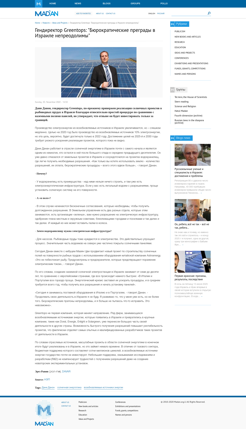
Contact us (110, 13)
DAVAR (66, 371)
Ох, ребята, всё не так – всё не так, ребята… (192, 226)
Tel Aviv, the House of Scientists (191, 97)
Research (180, 42)
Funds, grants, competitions (190, 68)
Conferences (182, 58)
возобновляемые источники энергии (103, 387)
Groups (135, 4)
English (151, 13)
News (78, 4)
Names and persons (185, 73)
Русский (160, 13)
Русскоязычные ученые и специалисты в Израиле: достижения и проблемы (189, 172)
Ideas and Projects (60, 22)
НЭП (47, 379)
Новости (46, 22)
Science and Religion (185, 106)
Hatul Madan (181, 111)
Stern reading (182, 101)
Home (52, 4)
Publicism (180, 31)
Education (180, 47)
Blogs (106, 4)
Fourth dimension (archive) (188, 115)
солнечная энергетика (69, 387)
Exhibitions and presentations (191, 63)
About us (100, 13)
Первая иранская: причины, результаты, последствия (190, 277)
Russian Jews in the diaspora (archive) (189, 121)
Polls (164, 4)
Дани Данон (48, 387)
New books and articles (188, 36)
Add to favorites (83, 13)
